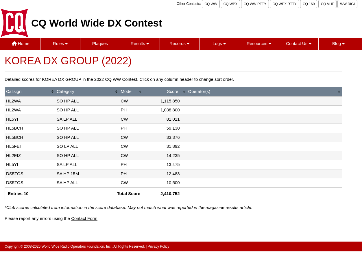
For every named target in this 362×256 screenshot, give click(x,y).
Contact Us (298, 43)
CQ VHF (327, 4)
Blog (338, 43)
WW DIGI (347, 4)
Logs (219, 43)
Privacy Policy (158, 246)
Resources (259, 43)
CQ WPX (231, 4)
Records (179, 43)
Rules (60, 43)
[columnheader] (30, 92)
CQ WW (210, 4)
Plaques (100, 43)
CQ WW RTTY (255, 4)
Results (140, 43)
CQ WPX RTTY (284, 4)
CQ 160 (309, 4)
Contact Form (84, 218)
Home (20, 43)
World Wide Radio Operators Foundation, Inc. (77, 246)
